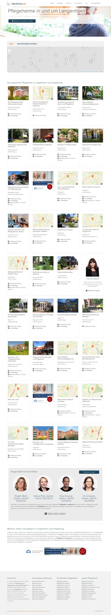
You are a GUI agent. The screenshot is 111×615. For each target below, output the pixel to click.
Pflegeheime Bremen (88, 581)
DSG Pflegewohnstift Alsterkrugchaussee (15, 103)
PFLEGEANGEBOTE (96, 3)
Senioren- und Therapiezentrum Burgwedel (43, 443)
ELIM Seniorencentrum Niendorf (41, 273)
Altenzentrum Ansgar (65, 230)
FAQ (86, 3)
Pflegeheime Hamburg (63, 585)
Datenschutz (30, 611)
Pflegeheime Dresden (63, 583)
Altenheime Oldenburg (38, 597)
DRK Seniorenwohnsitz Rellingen (90, 316)
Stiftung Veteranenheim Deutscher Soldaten (41, 230)
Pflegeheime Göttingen (63, 597)
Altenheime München (38, 581)
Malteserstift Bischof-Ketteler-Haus (15, 273)
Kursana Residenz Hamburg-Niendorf (68, 443)
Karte (11, 44)
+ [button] (9, 49)
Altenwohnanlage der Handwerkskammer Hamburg (40, 104)
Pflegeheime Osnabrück (89, 599)
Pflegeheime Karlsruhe (88, 585)
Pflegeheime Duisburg (88, 591)
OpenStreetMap (95, 71)
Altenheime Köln (37, 583)
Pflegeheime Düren (87, 595)
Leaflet (81, 71)
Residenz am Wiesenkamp (67, 145)
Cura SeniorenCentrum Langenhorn (90, 230)
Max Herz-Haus (13, 399)
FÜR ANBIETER (78, 3)
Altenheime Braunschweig (39, 595)
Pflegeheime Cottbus (63, 595)
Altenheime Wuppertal (38, 593)
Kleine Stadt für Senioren (91, 187)
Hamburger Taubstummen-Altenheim (17, 146)
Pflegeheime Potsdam (88, 589)
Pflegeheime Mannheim (64, 591)
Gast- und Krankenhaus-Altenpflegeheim (66, 188)
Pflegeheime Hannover (63, 589)
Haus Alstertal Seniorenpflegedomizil (66, 358)
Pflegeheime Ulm (87, 597)
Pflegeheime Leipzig (63, 587)
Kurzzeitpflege (13, 116)
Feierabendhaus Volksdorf (42, 145)
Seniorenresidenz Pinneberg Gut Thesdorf (43, 316)
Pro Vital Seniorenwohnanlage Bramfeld (15, 444)
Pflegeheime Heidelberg (64, 593)
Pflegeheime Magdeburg (89, 593)
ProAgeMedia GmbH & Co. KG (20, 611)
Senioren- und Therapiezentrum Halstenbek (14, 359)
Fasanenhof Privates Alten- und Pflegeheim (42, 358)
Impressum (47, 611)
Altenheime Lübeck (37, 591)
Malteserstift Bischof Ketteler (92, 442)
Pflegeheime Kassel (62, 599)
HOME (52, 3)
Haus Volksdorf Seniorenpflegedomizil (90, 103)
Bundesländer (18, 589)
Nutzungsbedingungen (39, 611)
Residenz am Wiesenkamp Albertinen (91, 400)
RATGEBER (60, 3)
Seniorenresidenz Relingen (67, 315)
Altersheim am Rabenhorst (91, 145)
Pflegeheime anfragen (89, 472)
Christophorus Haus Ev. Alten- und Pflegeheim (66, 103)
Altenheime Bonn (37, 585)
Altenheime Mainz (37, 589)
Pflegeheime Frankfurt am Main (91, 587)
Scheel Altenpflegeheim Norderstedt (16, 316)
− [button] (9, 51)
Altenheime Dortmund (38, 587)
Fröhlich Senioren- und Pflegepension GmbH (16, 231)
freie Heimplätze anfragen (27, 44)
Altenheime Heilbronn (38, 599)
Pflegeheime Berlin (62, 581)
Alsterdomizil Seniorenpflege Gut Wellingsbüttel (18, 188)
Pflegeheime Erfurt (87, 583)
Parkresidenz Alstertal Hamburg (65, 400)
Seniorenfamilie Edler (65, 272)
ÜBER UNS (68, 3)
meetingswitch (87, 71)
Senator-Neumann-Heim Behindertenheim (91, 358)
